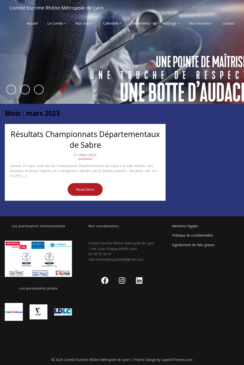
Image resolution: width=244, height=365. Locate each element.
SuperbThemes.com (177, 359)
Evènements (140, 23)
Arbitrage (170, 23)
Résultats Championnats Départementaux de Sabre (85, 139)
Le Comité (55, 23)
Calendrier (111, 23)
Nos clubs (83, 23)
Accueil (32, 23)
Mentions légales (185, 226)
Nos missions (199, 23)
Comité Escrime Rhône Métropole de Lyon (57, 8)
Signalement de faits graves (193, 245)
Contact (228, 23)
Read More (85, 189)
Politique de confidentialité (192, 235)
